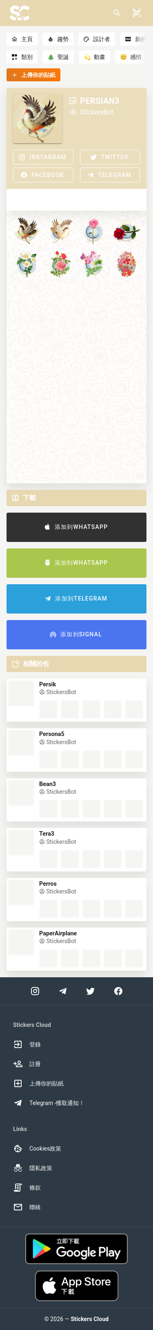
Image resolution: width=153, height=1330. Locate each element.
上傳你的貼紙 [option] (38, 1083)
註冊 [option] (27, 1064)
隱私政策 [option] (32, 1168)
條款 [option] (27, 1187)
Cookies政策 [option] (37, 1148)
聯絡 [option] (27, 1207)
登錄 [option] (27, 1044)
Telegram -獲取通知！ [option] (49, 1103)
